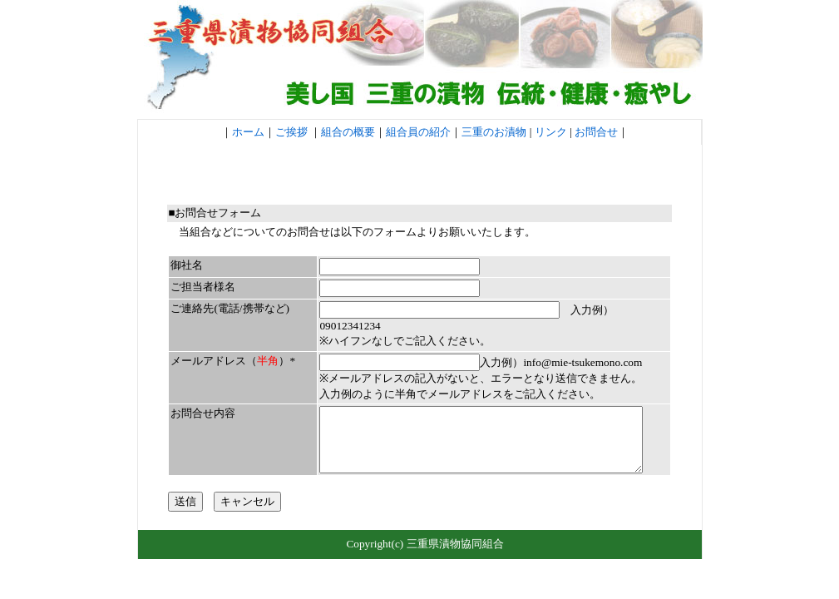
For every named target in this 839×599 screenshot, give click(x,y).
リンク (551, 132)
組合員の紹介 (418, 132)
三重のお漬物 (493, 132)
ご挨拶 (291, 132)
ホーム (248, 132)
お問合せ (595, 132)
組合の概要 (348, 132)
